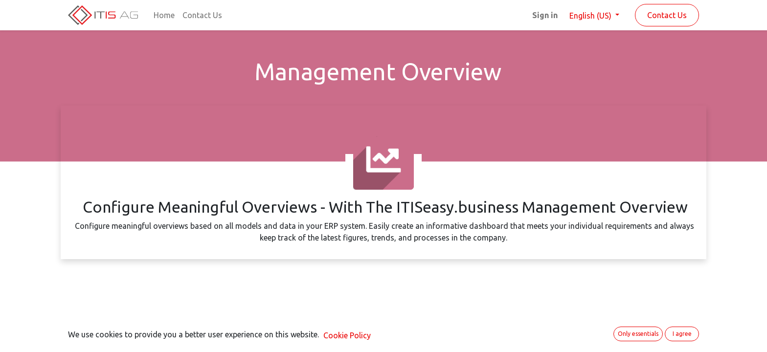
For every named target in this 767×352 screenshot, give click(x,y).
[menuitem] (164, 15)
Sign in (545, 15)
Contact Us (667, 15)
